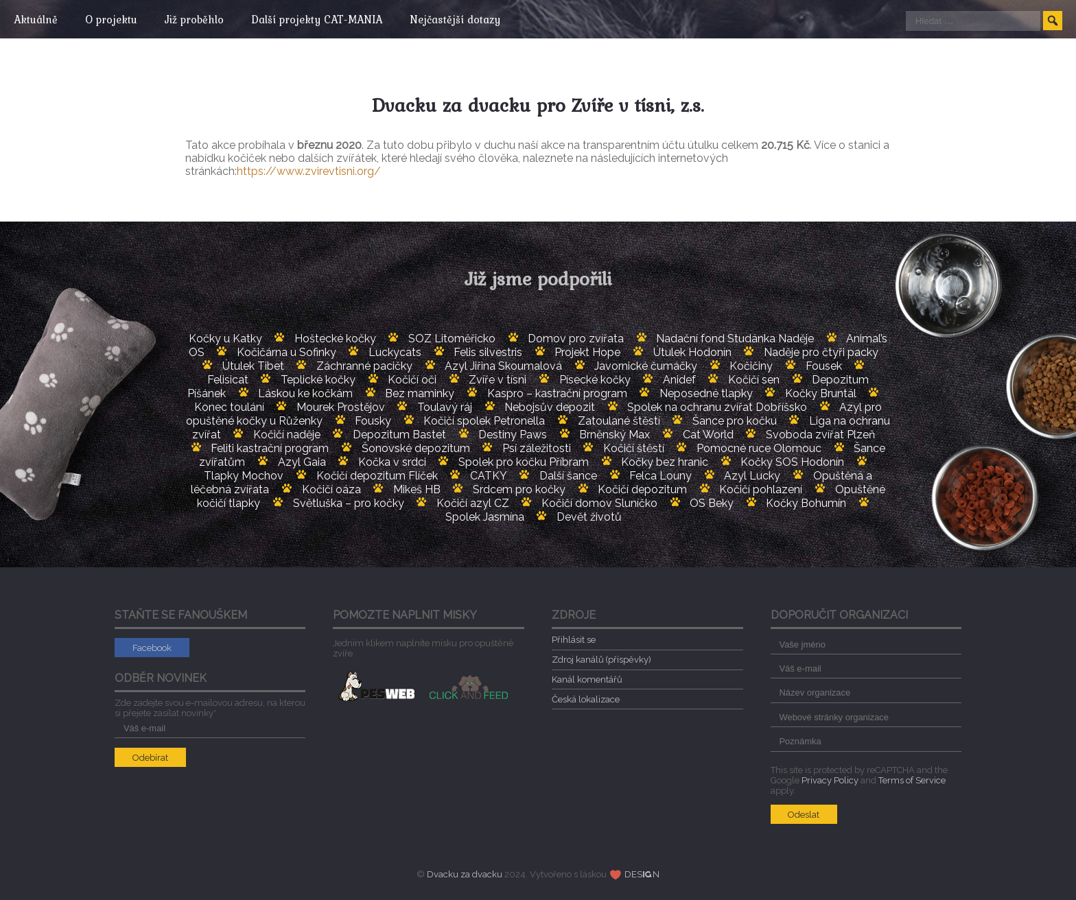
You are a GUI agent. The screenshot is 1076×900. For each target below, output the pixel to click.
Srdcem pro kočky (519, 489)
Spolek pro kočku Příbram (523, 462)
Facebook (152, 648)
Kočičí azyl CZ (472, 503)
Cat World (708, 434)
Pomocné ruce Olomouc (759, 448)
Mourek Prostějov (340, 407)
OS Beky (712, 503)
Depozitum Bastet (399, 434)
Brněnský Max (614, 434)
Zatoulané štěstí (619, 420)
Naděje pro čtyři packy (821, 352)
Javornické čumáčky (645, 365)
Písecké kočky (595, 379)
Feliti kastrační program (270, 448)
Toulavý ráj (444, 407)
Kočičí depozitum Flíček (377, 475)
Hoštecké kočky (335, 338)
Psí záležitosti (536, 448)
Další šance (568, 475)
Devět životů (589, 516)
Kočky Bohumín (806, 503)
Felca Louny (660, 475)
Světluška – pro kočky (348, 503)
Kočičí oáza (331, 489)
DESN (642, 874)
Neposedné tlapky (706, 393)
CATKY (488, 475)
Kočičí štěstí (633, 448)
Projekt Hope (587, 352)
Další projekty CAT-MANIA (327, 19)
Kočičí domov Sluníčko (599, 503)
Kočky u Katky (225, 338)
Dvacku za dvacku (464, 874)
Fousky (373, 420)
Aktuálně (36, 19)
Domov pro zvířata (576, 338)
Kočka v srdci (392, 462)
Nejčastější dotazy (468, 19)
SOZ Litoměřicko (451, 338)
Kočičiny (751, 365)
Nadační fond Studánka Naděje (735, 338)
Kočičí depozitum (642, 489)
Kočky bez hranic (664, 462)
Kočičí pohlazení (760, 489)
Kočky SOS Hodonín (792, 462)
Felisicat (227, 379)
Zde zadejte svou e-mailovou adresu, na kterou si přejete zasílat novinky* (210, 715)
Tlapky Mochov (243, 475)
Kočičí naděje (286, 434)
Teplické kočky (318, 379)
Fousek (824, 365)
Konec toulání (229, 407)
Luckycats (395, 352)
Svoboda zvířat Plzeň (820, 434)
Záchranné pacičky (364, 365)
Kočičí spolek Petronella (484, 420)
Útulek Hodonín (692, 352)
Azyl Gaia (302, 462)
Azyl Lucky (752, 475)
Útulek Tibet (253, 365)
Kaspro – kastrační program (557, 393)
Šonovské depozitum (416, 448)
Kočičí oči (412, 379)
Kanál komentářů (587, 679)
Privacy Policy (830, 780)
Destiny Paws (512, 434)
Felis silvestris (488, 352)
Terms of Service (912, 780)
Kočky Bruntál (820, 393)
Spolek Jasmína (484, 516)
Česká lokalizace (586, 699)
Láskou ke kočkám (305, 393)
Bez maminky (419, 393)
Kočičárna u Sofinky (286, 352)
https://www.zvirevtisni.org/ (309, 171)
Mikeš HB (417, 489)
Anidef (679, 379)
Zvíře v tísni (497, 379)
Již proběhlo (201, 19)
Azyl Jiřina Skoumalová (503, 365)
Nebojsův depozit (549, 407)
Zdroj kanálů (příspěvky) (601, 659)
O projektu (115, 19)
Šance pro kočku (734, 420)
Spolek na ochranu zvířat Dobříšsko (717, 407)
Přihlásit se (574, 640)
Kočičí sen (754, 379)
